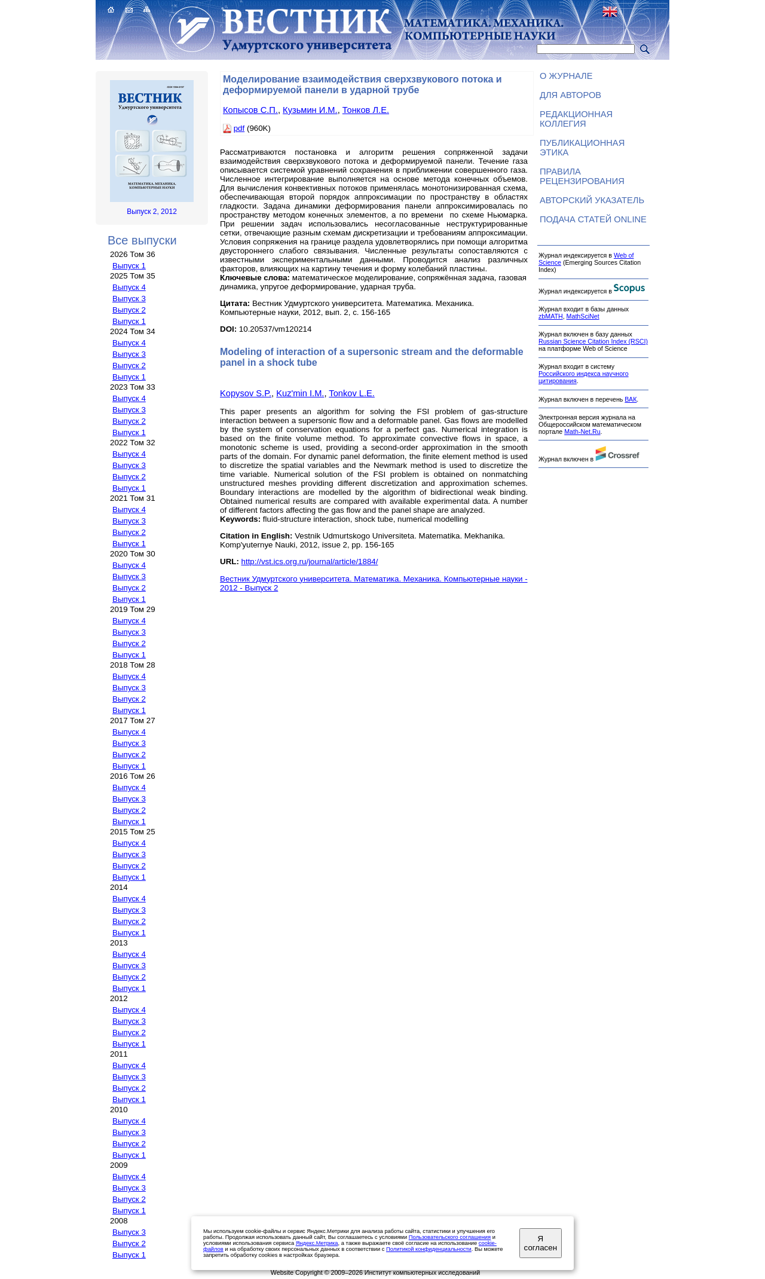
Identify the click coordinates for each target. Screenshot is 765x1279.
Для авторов (570, 95)
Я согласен (540, 1243)
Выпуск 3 (129, 298)
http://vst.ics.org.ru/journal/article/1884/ (309, 561)
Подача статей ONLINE (593, 219)
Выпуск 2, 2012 (152, 211)
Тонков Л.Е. (365, 110)
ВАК (631, 399)
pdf (239, 128)
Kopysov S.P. (245, 393)
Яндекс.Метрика (317, 1243)
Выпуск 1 (129, 265)
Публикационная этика (582, 147)
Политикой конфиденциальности (429, 1249)
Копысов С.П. (250, 110)
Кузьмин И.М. (310, 110)
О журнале (566, 76)
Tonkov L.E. (352, 393)
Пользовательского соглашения (450, 1237)
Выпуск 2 (129, 309)
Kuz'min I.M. (300, 393)
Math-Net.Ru (582, 431)
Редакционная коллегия (576, 118)
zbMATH (550, 316)
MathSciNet (583, 316)
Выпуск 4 (129, 287)
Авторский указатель (592, 200)
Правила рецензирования (582, 176)
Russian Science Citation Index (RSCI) (593, 341)
